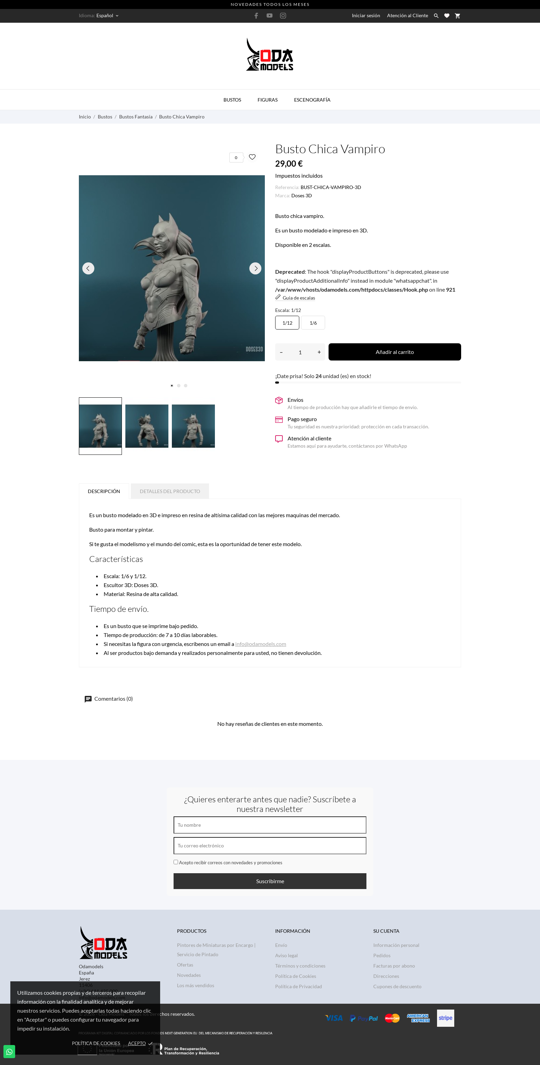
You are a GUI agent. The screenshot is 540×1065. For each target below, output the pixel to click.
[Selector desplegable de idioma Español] (108, 15)
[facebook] (256, 16)
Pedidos (382, 955)
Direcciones (386, 976)
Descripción (104, 491)
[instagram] (283, 16)
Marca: (282, 195)
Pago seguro (302, 419)
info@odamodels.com (260, 643)
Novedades (189, 975)
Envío (281, 945)
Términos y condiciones (300, 966)
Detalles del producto (170, 491)
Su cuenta (386, 931)
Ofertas (185, 965)
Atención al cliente (309, 438)
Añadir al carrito (395, 351)
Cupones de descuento (397, 986)
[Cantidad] (300, 352)
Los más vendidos (195, 985)
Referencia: (287, 187)
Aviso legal (286, 955)
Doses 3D (301, 195)
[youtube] (270, 15)
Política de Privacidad (298, 986)
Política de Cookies (96, 1043)
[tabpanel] (172, 268)
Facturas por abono (394, 966)
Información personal (396, 945)
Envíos (295, 399)
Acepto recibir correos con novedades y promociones (228, 862)
